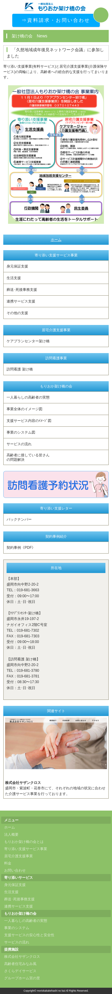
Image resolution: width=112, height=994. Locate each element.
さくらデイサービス (20, 971)
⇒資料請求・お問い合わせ (56, 20)
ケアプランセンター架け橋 (28, 341)
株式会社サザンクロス (22, 957)
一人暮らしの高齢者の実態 (28, 397)
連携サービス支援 (21, 301)
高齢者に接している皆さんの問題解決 (28, 457)
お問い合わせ (15, 870)
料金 (7, 863)
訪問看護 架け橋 (20, 369)
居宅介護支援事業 (18, 856)
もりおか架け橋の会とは (24, 842)
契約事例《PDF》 (21, 547)
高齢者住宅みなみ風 (20, 964)
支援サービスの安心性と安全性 (29, 935)
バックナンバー (19, 519)
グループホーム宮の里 (22, 978)
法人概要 (11, 834)
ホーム (56, 240)
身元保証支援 (17, 266)
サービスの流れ (19, 444)
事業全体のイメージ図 (24, 409)
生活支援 (14, 278)
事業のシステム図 (21, 432)
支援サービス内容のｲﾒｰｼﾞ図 (29, 421)
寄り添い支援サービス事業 (25, 849)
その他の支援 (17, 313)
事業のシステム (16, 928)
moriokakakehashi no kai (51, 990)
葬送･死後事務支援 (22, 290)
